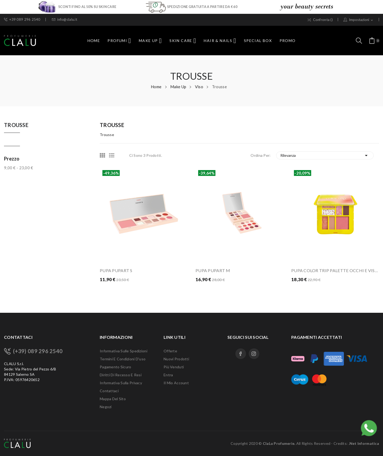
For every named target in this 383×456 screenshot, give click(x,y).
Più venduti (174, 367)
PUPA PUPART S (116, 270)
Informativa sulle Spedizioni (123, 351)
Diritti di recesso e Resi (120, 375)
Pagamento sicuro (115, 367)
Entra (168, 375)
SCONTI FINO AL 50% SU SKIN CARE (87, 7)
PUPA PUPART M (212, 270)
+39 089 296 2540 (22, 20)
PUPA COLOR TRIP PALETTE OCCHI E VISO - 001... (335, 270)
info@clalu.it (64, 20)
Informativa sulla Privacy (121, 383)
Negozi (106, 406)
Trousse (16, 125)
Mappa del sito (113, 398)
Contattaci (109, 391)
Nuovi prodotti (176, 359)
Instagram (254, 353)
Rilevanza (325, 155)
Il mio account (176, 383)
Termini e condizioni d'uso (122, 359)
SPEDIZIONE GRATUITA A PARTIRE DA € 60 (202, 7)
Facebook (240, 353)
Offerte (170, 351)
